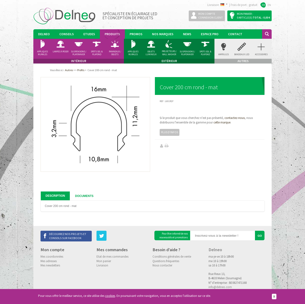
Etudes (89, 34)
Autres (69, 70)
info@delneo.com (220, 287)
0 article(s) (244, 17)
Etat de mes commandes (112, 257)
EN (269, 5)
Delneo (44, 34)
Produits (112, 34)
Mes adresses (49, 261)
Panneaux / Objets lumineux (115, 53)
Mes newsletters (50, 265)
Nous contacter (162, 265)
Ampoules (223, 54)
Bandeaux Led (241, 54)
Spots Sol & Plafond (97, 53)
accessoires (261, 54)
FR (263, 5)
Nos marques (162, 34)
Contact (235, 34)
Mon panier (104, 261)
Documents (84, 196)
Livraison (102, 265)
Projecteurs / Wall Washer (169, 53)
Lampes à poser (60, 51)
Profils (80, 70)
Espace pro (210, 34)
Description (55, 195)
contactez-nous (234, 118)
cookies (110, 296)
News (187, 34)
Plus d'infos (169, 132)
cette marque (222, 122)
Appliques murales (42, 53)
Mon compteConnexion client (210, 15)
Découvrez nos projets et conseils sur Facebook (67, 236)
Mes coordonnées (52, 257)
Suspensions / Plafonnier (78, 53)
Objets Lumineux (151, 53)
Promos (136, 34)
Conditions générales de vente (171, 257)
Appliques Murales (133, 53)
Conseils (66, 34)
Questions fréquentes (165, 261)
